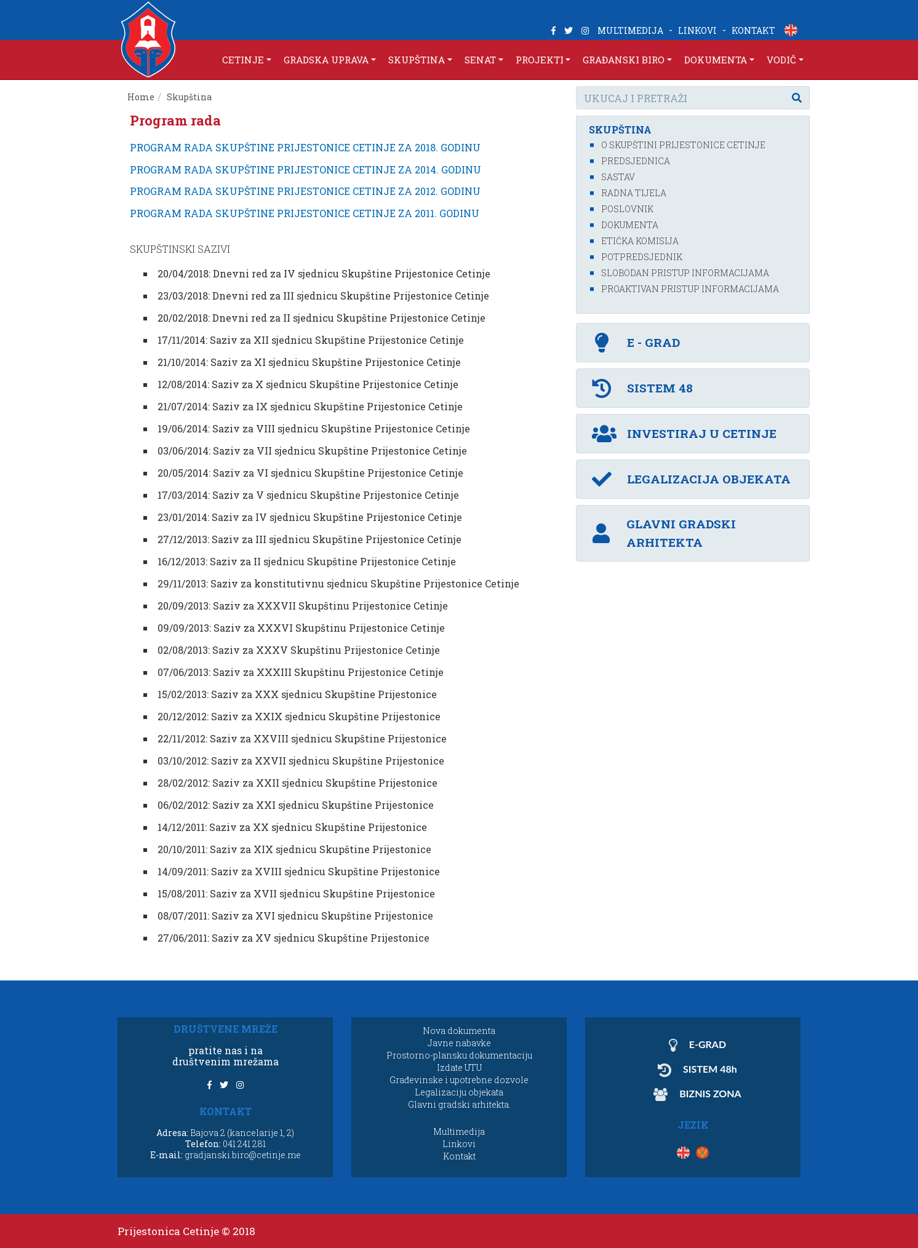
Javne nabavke (459, 1043)
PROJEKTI (540, 60)
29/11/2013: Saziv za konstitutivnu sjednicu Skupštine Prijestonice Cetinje (338, 583)
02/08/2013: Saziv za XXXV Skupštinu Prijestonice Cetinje (299, 649)
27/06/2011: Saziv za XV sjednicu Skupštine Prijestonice (293, 937)
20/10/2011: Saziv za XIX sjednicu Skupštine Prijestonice (294, 849)
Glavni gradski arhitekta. (459, 1104)
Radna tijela (633, 193)
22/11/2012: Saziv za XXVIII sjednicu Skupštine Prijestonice (302, 738)
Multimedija (459, 1131)
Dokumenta (629, 225)
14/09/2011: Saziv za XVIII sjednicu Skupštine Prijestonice (299, 871)
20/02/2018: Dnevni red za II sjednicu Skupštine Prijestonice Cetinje (321, 317)
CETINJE (243, 60)
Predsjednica (635, 161)
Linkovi (459, 1144)
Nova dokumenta (459, 1030)
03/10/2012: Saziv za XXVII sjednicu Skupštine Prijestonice (301, 760)
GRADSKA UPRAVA (326, 60)
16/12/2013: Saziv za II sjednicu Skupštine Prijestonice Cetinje (307, 561)
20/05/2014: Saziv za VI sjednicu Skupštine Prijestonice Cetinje (310, 472)
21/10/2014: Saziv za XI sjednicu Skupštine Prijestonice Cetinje (309, 362)
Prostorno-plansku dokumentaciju (459, 1055)
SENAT (480, 60)
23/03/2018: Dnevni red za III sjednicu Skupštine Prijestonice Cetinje (323, 295)
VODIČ (781, 60)
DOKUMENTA (715, 60)
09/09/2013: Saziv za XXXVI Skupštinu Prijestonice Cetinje (301, 627)
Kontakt (459, 1156)
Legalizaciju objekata (459, 1092)
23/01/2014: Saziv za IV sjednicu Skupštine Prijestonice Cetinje (310, 517)
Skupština (189, 97)
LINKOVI (697, 30)
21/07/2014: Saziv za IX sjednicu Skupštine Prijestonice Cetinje (310, 406)
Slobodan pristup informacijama (685, 273)
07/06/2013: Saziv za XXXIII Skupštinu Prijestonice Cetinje (301, 672)
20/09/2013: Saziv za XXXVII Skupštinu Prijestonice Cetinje (303, 605)
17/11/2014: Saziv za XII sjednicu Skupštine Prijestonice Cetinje (311, 339)
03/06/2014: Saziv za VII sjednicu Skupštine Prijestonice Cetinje (312, 450)
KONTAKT (753, 30)
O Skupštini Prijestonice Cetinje (683, 145)
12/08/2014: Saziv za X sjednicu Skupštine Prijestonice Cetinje (308, 384)
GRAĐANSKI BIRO (624, 60)
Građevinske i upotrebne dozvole (459, 1080)
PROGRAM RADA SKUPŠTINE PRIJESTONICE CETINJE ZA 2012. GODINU (305, 191)
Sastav (618, 177)
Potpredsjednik (641, 257)
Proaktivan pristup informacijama (690, 289)
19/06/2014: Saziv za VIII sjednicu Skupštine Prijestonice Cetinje (314, 428)
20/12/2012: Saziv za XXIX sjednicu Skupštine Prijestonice (299, 716)
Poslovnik (627, 209)
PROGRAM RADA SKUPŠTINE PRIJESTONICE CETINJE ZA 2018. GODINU (305, 147)
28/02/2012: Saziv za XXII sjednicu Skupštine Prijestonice (297, 782)
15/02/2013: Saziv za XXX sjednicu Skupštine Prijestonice (297, 694)
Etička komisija (640, 241)
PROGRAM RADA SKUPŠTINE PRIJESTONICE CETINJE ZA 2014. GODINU (305, 169)
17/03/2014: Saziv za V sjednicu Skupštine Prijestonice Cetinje (308, 494)
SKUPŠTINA (416, 60)
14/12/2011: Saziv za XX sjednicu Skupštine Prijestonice (292, 827)
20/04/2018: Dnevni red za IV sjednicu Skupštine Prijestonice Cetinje (324, 273)
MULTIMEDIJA (630, 30)
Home (140, 97)
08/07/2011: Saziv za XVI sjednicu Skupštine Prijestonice (295, 915)
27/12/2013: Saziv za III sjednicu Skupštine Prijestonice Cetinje (309, 539)
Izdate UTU (459, 1067)
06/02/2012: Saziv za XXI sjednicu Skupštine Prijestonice (296, 804)
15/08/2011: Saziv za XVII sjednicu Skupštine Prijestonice (296, 893)
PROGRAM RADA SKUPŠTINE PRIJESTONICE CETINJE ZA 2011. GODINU (304, 213)
